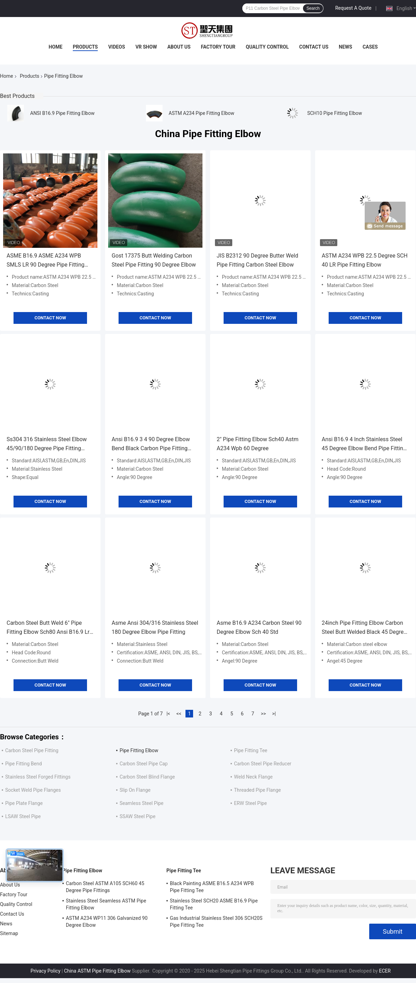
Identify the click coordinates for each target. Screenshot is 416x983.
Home (55, 47)
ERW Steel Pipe (250, 803)
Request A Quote (353, 8)
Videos (116, 47)
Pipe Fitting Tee (250, 750)
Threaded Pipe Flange (257, 790)
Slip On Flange (135, 790)
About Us (179, 47)
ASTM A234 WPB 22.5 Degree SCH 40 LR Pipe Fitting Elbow (365, 260)
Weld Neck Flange (253, 777)
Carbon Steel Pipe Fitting (31, 750)
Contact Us (313, 47)
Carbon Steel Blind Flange (147, 777)
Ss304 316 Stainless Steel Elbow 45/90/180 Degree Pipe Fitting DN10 (47, 444)
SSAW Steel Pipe (137, 816)
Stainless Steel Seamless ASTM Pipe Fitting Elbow (106, 904)
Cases (370, 47)
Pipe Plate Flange (24, 803)
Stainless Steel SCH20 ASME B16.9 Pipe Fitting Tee (214, 904)
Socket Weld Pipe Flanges (33, 790)
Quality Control (267, 47)
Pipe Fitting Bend (23, 763)
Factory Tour (218, 47)
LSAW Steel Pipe (23, 816)
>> (263, 713)
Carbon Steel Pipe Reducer (262, 763)
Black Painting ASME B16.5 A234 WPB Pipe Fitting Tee (212, 887)
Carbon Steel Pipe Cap (144, 763)
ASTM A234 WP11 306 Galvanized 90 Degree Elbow (107, 921)
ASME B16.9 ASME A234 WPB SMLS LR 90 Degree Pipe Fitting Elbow (45, 260)
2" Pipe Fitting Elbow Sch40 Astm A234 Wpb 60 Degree (257, 444)
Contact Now (50, 317)
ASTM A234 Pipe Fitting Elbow (201, 113)
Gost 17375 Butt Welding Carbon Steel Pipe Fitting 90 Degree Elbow (154, 260)
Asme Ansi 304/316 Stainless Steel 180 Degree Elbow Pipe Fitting (155, 627)
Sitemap (9, 933)
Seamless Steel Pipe (142, 803)
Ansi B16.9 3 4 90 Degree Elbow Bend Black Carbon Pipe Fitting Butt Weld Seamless (151, 444)
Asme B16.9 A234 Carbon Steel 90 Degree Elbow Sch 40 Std (259, 627)
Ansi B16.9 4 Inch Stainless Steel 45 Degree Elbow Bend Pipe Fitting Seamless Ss (364, 444)
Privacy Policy (45, 971)
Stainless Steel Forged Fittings (37, 777)
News (345, 47)
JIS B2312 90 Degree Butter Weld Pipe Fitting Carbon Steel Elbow (257, 260)
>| (274, 713)
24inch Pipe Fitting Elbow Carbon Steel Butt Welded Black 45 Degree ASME (364, 628)
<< (178, 713)
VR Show (146, 47)
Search (313, 8)
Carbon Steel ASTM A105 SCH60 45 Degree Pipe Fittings (105, 887)
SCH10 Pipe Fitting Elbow (334, 113)
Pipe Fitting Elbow (139, 750)
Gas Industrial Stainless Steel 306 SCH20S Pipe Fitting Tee (216, 921)
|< (168, 713)
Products (85, 47)
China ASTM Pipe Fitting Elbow (97, 971)
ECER (385, 971)
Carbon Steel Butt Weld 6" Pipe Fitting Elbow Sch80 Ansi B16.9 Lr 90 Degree (48, 628)
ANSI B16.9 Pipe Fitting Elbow (62, 113)
